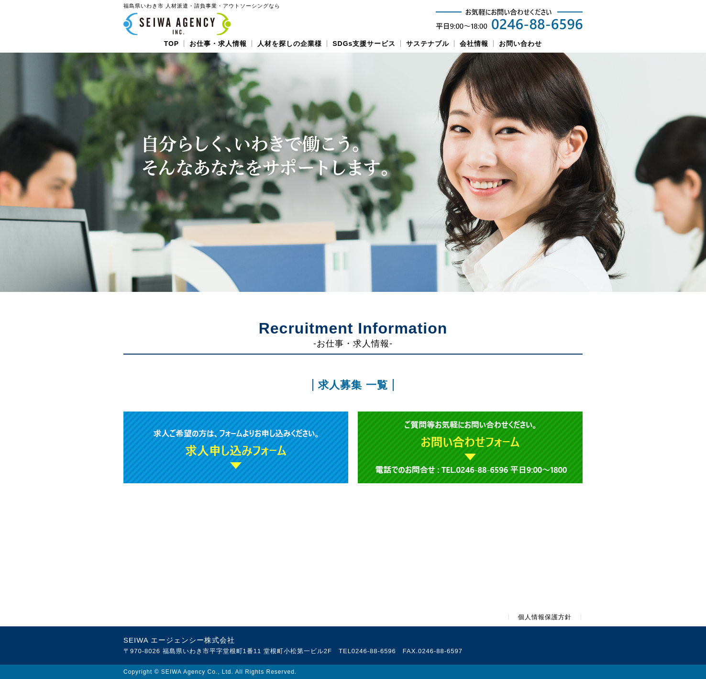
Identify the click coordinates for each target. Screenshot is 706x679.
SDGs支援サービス (364, 43)
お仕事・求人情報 (218, 43)
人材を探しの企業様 (289, 43)
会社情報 (474, 43)
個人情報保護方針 (545, 617)
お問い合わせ (520, 43)
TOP (171, 43)
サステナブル (427, 43)
